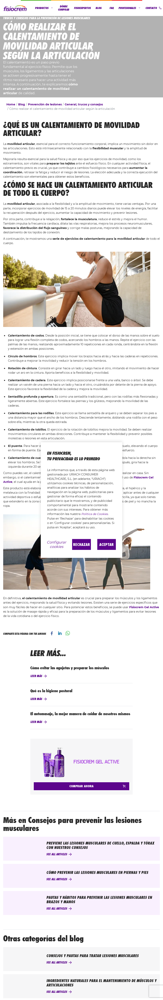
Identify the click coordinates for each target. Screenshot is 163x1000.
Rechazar (81, 544)
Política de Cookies (94, 514)
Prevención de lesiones (45, 104)
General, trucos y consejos (84, 104)
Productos (44, 8)
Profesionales (130, 8)
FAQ (112, 8)
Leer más (36, 676)
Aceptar (106, 544)
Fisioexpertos (82, 8)
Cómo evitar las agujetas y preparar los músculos (69, 667)
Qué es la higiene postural (51, 690)
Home (10, 104)
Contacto (154, 8)
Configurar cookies (56, 544)
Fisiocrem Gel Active (144, 607)
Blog (99, 8)
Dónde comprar (63, 8)
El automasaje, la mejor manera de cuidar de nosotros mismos (80, 713)
